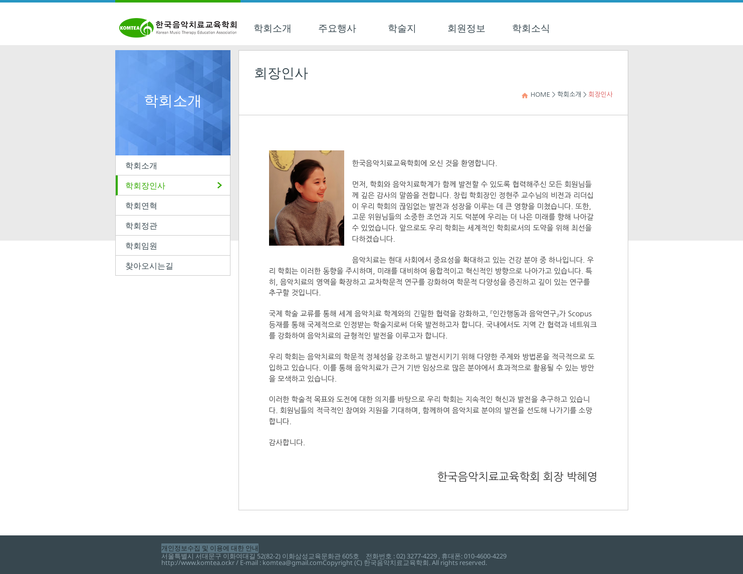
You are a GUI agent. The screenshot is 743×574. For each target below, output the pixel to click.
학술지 (402, 28)
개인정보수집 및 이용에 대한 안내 (210, 547)
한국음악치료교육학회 (177, 24)
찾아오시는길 (149, 265)
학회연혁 (141, 205)
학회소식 (531, 28)
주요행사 (337, 28)
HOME (540, 94)
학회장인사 (145, 185)
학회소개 (273, 28)
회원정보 (466, 28)
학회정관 (141, 225)
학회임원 (141, 245)
